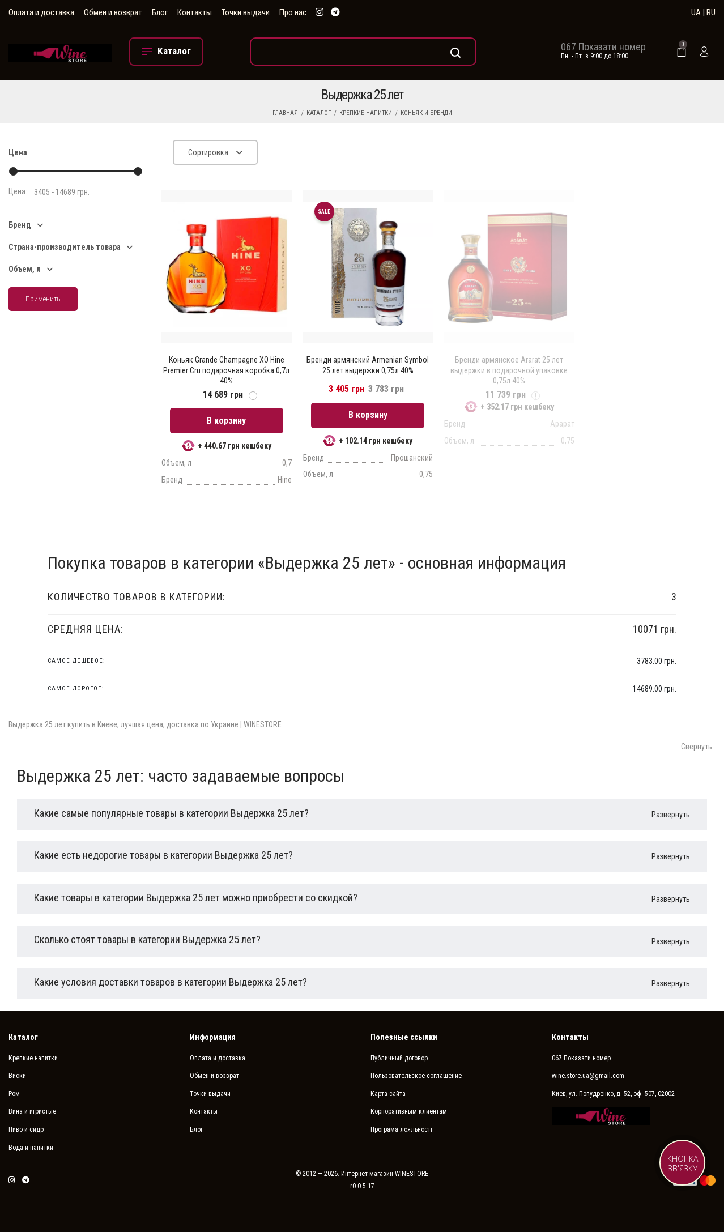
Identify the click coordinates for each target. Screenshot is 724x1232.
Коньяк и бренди (426, 113)
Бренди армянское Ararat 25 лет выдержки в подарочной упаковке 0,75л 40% (509, 370)
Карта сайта (388, 1094)
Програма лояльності (401, 1129)
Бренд (19, 225)
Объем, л (24, 269)
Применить (43, 299)
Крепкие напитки (365, 113)
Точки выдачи (246, 12)
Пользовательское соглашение (416, 1076)
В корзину (226, 420)
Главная (285, 113)
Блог (160, 12)
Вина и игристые (32, 1111)
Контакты (194, 12)
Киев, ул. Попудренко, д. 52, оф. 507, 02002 (613, 1094)
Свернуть (696, 746)
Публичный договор (399, 1058)
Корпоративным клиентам (408, 1111)
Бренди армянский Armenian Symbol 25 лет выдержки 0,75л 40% (367, 364)
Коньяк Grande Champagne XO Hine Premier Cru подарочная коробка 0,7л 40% (226, 370)
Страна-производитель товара (64, 247)
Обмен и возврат (113, 12)
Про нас (292, 12)
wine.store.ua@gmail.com (588, 1076)
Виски (17, 1076)
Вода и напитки (30, 1148)
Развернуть (670, 814)
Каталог (318, 113)
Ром (14, 1094)
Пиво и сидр (26, 1129)
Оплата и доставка (41, 12)
